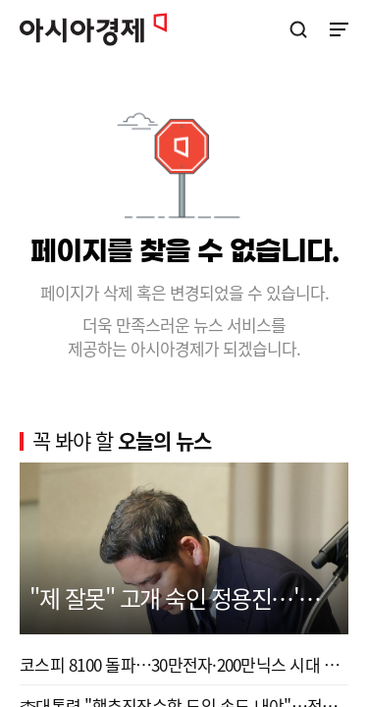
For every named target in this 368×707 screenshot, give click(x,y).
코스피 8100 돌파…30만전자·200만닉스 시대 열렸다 (184, 664)
